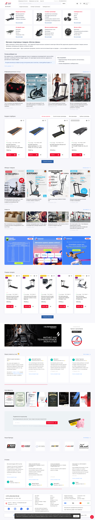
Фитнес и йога (77, 27)
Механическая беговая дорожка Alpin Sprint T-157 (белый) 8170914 (12, 297)
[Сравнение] (77, 3)
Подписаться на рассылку (20, 416)
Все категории (19, 22)
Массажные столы (49, 34)
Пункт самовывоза (39, 504)
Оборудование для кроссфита (81, 31)
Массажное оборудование (70, 498)
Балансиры (76, 29)
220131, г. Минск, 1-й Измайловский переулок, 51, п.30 (17, 503)
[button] (6, 335)
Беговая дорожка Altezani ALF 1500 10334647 (58, 145)
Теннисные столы (20, 34)
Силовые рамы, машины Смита (52, 18)
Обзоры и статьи (54, 500)
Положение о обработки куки (41, 509)
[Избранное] (80, 3)
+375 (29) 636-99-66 (60, 1)
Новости (52, 503)
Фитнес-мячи (77, 34)
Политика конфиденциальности (42, 511)
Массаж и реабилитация (51, 27)
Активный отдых (20, 27)
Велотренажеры (20, 15)
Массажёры (47, 31)
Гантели (76, 14)
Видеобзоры (53, 501)
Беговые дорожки (20, 14)
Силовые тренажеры (35, 6)
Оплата (36, 497)
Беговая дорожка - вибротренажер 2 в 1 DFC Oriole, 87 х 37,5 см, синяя (35, 146)
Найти (64, 3)
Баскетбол (18, 29)
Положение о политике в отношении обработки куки (35, 516)
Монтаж (36, 503)
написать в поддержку (18, 373)
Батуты (17, 33)
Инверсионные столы (50, 29)
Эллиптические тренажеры (59, 116)
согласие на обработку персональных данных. (43, 425)
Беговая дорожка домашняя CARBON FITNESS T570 (64, 297)
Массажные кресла (49, 33)
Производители (53, 505)
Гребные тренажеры (21, 19)
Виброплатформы (20, 17)
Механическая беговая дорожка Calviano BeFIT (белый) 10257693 (47, 297)
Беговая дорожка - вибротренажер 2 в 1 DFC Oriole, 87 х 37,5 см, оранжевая (14, 146)
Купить (11, 154)
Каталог (8, 6)
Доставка (37, 495)
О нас (51, 495)
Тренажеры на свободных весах (52, 20)
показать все (87, 71)
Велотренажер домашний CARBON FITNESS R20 (81, 297)
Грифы (75, 17)
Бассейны (18, 31)
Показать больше (47, 161)
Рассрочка (37, 498)
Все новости (87, 209)
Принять (76, 516)
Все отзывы (87, 354)
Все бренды (87, 437)
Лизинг (51, 498)
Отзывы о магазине (54, 504)
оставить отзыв (15, 372)
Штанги (76, 19)
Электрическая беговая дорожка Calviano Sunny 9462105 (30, 297)
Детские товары (81, 498)
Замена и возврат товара (40, 501)
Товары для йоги (78, 33)
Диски (75, 15)
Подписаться (51, 422)
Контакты (52, 497)
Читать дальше (8, 66)
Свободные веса (46, 6)
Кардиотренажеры (23, 6)
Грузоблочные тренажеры (51, 14)
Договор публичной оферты (41, 508)
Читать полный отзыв (33, 373)
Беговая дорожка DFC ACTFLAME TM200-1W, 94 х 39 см (80, 146)
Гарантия (42, 1)
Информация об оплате (23, 1)
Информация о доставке (34, 1)
